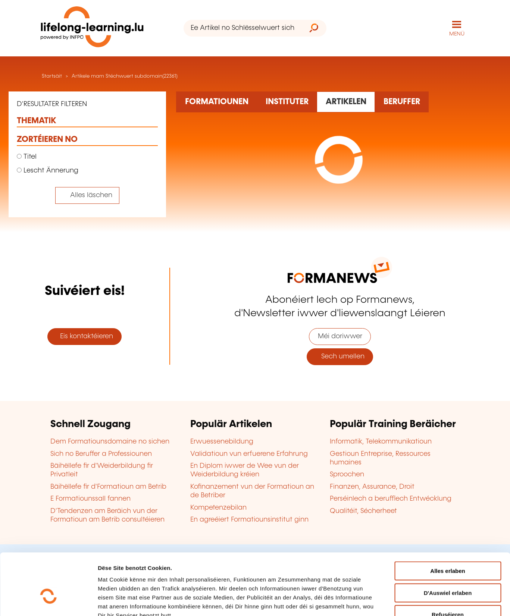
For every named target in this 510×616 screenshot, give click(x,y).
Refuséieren (448, 568)
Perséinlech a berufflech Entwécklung (390, 498)
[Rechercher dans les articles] (346, 101)
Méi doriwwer (340, 336)
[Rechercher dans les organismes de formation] (287, 101)
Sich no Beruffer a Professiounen (101, 453)
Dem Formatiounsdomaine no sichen (109, 441)
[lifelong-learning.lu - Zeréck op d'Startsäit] (92, 28)
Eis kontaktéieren (84, 336)
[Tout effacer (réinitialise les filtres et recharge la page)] (87, 195)
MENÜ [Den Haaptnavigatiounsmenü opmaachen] (456, 33)
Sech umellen (340, 356)
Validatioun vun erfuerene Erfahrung (249, 453)
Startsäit (51, 75)
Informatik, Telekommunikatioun (381, 441)
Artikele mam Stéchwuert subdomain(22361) (125, 75)
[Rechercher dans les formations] (216, 101)
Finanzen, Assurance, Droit (372, 486)
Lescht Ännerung (47, 170)
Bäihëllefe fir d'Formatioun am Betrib (108, 486)
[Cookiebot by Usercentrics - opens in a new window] (48, 601)
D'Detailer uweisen (450, 601)
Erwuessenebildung (221, 441)
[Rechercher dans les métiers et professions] (402, 101)
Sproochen (347, 474)
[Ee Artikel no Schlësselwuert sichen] (242, 28)
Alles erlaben (447, 525)
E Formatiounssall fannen (90, 498)
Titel (27, 156)
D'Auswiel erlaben (448, 547)
